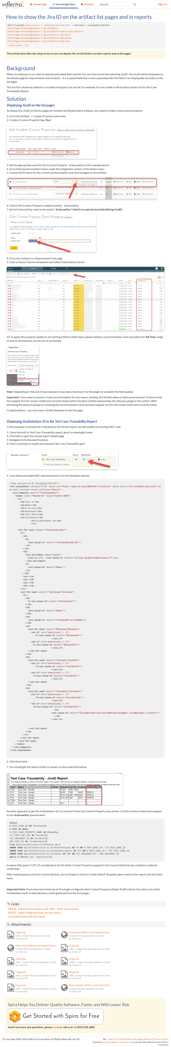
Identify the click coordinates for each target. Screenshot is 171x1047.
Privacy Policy (161, 1039)
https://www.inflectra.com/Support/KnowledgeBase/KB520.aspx (100, 932)
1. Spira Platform (49, 28)
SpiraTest (65, 41)
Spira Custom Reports (72, 31)
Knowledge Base (30, 28)
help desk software (123, 1042)
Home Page (13, 28)
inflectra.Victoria (32, 25)
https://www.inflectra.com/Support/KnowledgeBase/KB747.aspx (47, 945)
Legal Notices (145, 1039)
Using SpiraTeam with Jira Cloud (26, 916)
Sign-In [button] (163, 4)
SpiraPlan (66, 34)
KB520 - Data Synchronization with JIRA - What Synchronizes (43, 908)
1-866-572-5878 (115, 1039)
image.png (20, 932)
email (56, 1027)
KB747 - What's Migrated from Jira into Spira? (34, 912)
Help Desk (131, 1039)
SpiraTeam (66, 38)
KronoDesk (107, 1042)
